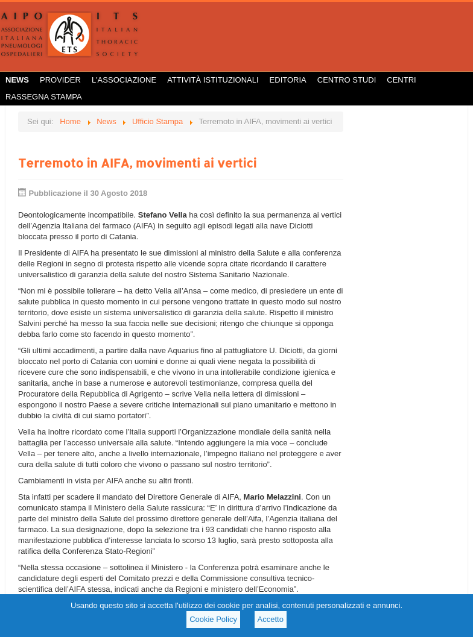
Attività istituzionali (212, 79)
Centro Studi (346, 79)
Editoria (288, 79)
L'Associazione (124, 79)
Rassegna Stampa (43, 96)
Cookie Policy (213, 619)
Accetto (271, 619)
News (17, 79)
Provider (60, 79)
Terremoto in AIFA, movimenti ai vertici (137, 163)
